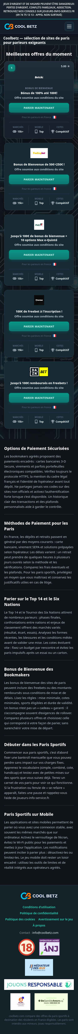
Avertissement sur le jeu (55, 919)
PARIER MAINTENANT (39, 108)
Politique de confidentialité (39, 913)
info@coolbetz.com (45, 933)
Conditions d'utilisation (39, 907)
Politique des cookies (20, 919)
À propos (39, 925)
